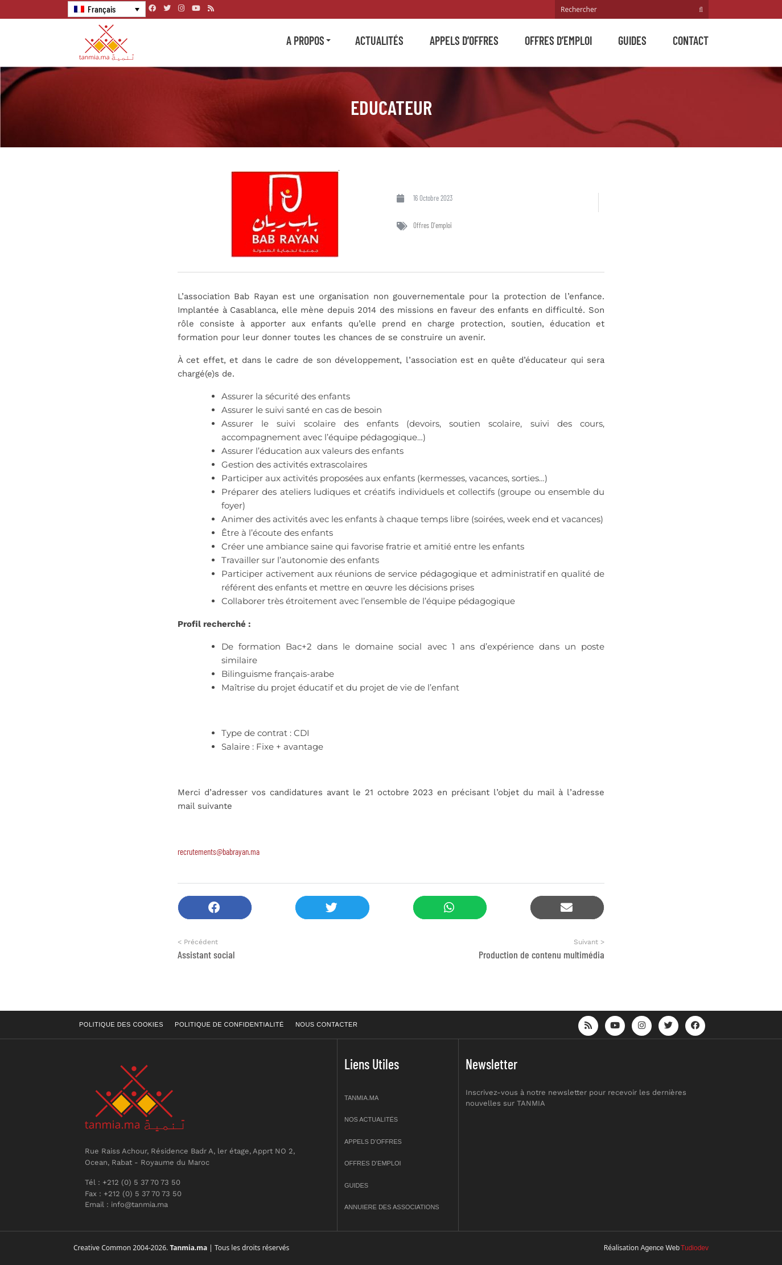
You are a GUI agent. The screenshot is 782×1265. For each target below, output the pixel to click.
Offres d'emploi (432, 225)
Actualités (379, 40)
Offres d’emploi (558, 40)
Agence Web (660, 1248)
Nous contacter (326, 1024)
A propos (305, 40)
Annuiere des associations (391, 1207)
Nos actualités (371, 1119)
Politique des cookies (121, 1024)
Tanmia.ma (361, 1097)
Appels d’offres (464, 40)
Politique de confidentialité (229, 1024)
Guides (632, 40)
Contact (691, 40)
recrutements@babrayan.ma (219, 851)
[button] (215, 907)
